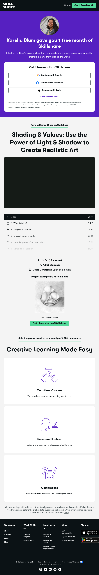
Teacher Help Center (48, 541)
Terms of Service (40, 102)
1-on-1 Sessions (68, 540)
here (66, 512)
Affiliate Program (27, 536)
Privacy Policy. (34, 107)
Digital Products (68, 537)
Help (39, 562)
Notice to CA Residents (51, 565)
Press (6, 538)
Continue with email (49, 97)
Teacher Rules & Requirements (49, 547)
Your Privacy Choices (72, 562)
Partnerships (28, 540)
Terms (56, 562)
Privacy (47, 562)
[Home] (9, 5)
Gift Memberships (67, 532)
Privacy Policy (54, 102)
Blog (6, 542)
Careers (7, 535)
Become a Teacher (47, 536)
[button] (84, 5)
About (6, 531)
